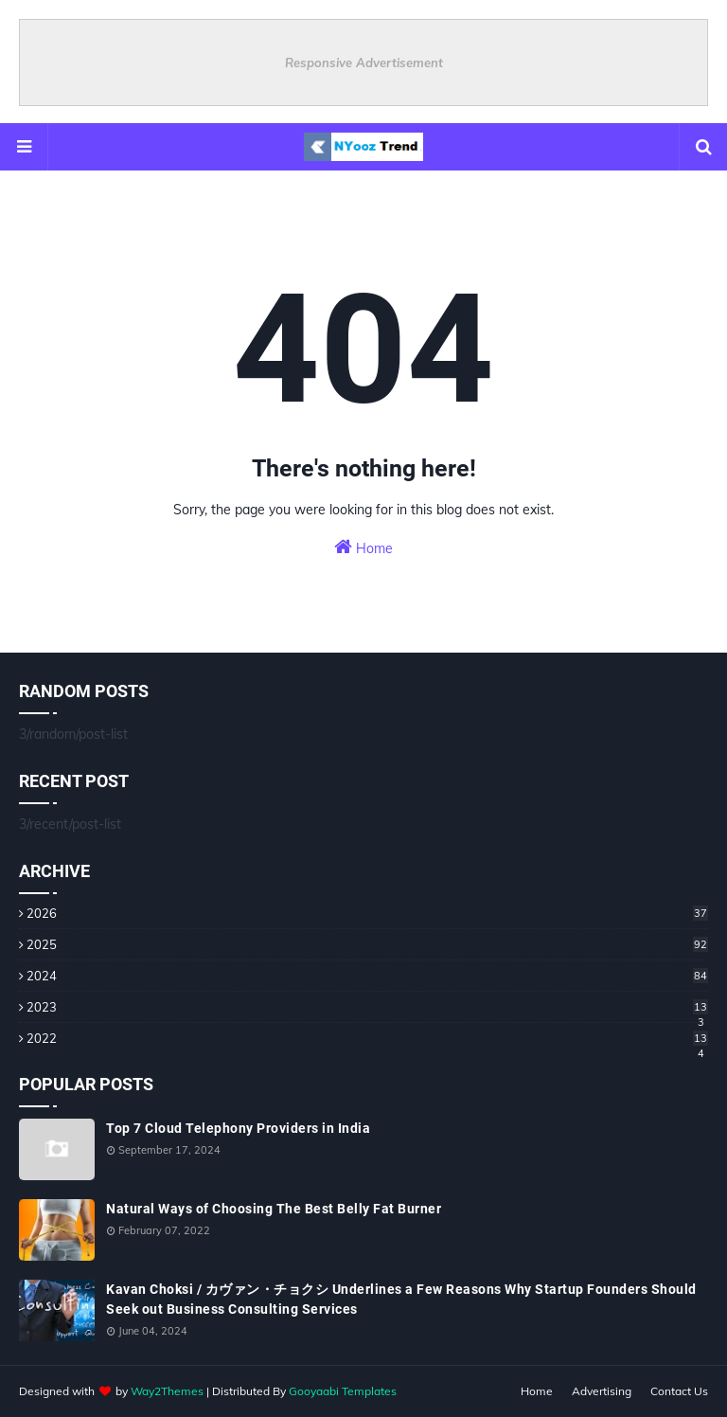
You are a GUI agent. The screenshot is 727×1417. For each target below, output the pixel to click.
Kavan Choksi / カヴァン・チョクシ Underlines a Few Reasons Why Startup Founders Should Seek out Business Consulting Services (401, 1299)
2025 (367, 944)
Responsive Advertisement (364, 62)
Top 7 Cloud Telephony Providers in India (238, 1128)
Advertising (601, 1391)
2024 (367, 975)
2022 (367, 1038)
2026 (367, 913)
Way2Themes (167, 1391)
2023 (367, 1006)
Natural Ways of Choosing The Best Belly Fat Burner (273, 1208)
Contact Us (679, 1391)
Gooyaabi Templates (343, 1391)
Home (363, 547)
